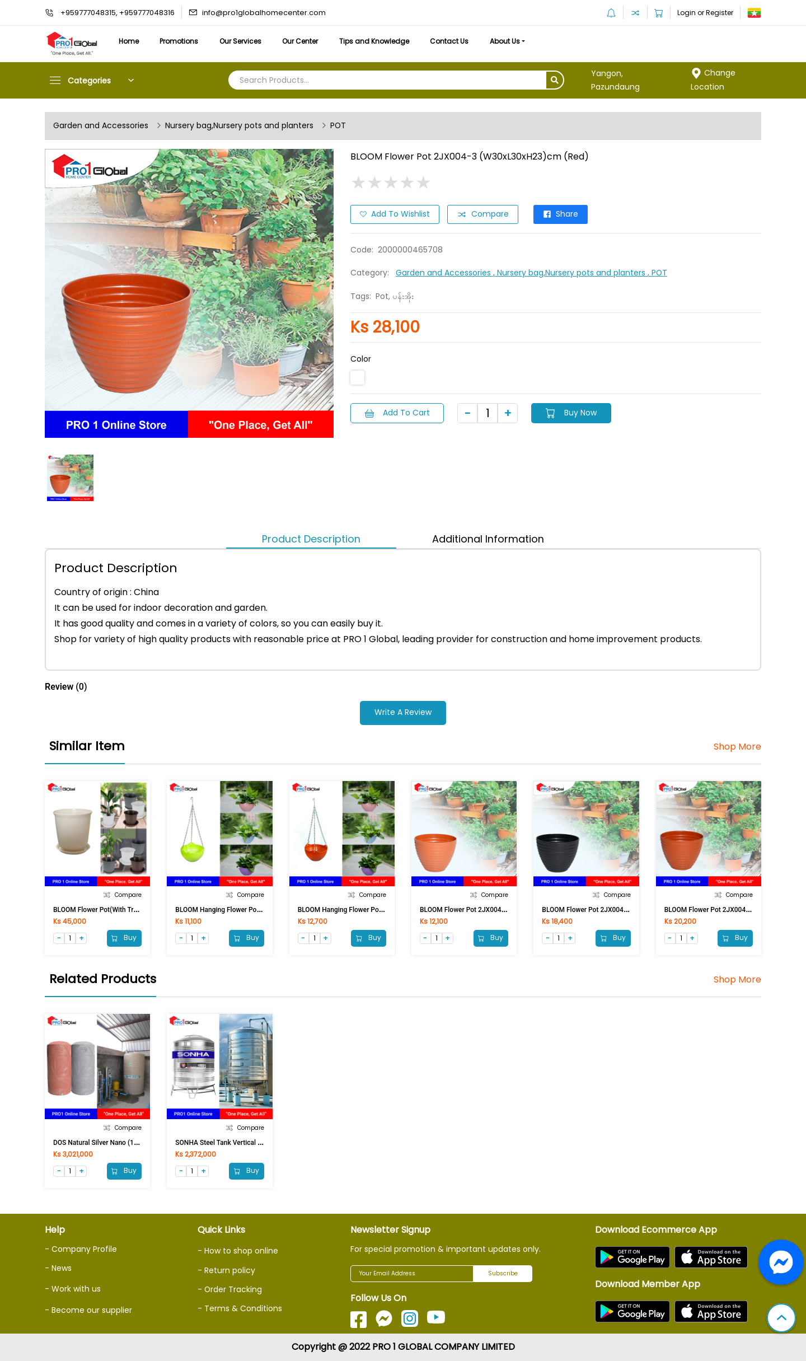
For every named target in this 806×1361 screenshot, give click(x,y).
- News (58, 1268)
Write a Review (403, 712)
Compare (483, 214)
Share (561, 214)
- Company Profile (81, 1249)
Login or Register (705, 12)
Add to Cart (397, 412)
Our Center (302, 41)
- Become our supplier (88, 1310)
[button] (781, 1319)
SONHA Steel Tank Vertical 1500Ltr (228, 1143)
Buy (124, 937)
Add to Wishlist (395, 214)
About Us (508, 41)
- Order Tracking (230, 1289)
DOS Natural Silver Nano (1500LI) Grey (110, 1143)
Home (129, 41)
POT (338, 126)
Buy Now (571, 412)
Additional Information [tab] (488, 539)
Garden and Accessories (100, 126)
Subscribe (503, 1274)
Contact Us (452, 41)
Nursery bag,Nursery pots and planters (239, 126)
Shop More (737, 747)
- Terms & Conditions (240, 1308)
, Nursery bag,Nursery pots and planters (570, 272)
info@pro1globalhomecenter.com (264, 12)
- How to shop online (238, 1250)
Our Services (242, 41)
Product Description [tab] (311, 539)
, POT (658, 272)
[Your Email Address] (412, 1273)
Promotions (180, 41)
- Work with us (73, 1288)
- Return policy (226, 1270)
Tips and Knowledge (376, 41)
